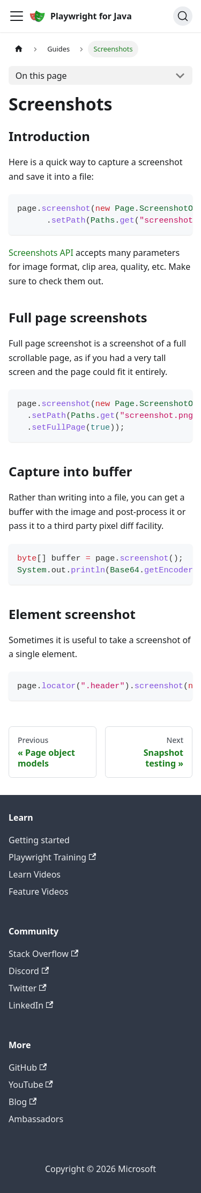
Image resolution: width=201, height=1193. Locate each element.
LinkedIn (31, 1005)
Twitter (28, 988)
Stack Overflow (43, 954)
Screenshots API (41, 253)
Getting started (39, 840)
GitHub (28, 1067)
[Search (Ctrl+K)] (182, 16)
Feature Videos (38, 891)
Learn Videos (35, 874)
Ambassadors (36, 1119)
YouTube (31, 1085)
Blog (22, 1102)
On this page (41, 76)
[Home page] (19, 49)
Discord (29, 971)
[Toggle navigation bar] (17, 16)
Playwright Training (52, 857)
